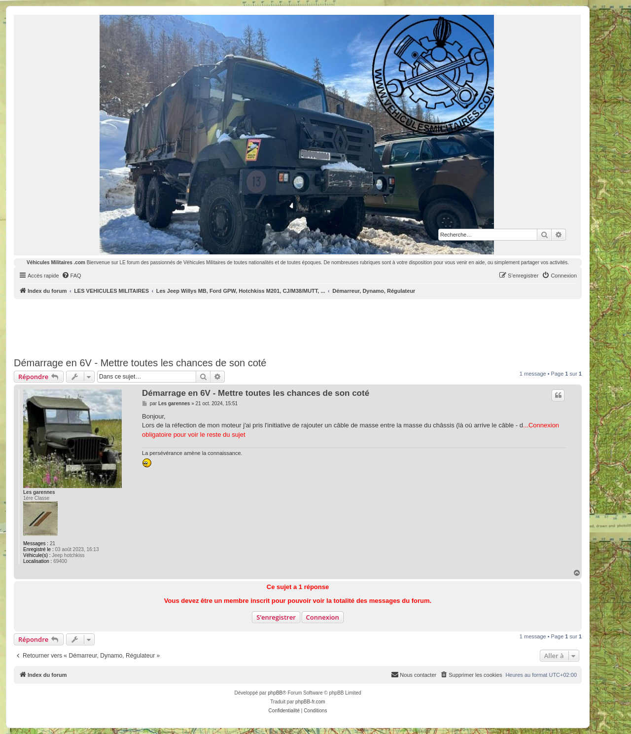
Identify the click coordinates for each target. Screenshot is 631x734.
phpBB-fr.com (310, 701)
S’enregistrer (276, 617)
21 (52, 543)
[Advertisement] (297, 326)
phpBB (275, 693)
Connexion (322, 617)
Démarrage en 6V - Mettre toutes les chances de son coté (140, 362)
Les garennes (39, 492)
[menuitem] (71, 275)
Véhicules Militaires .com (56, 262)
